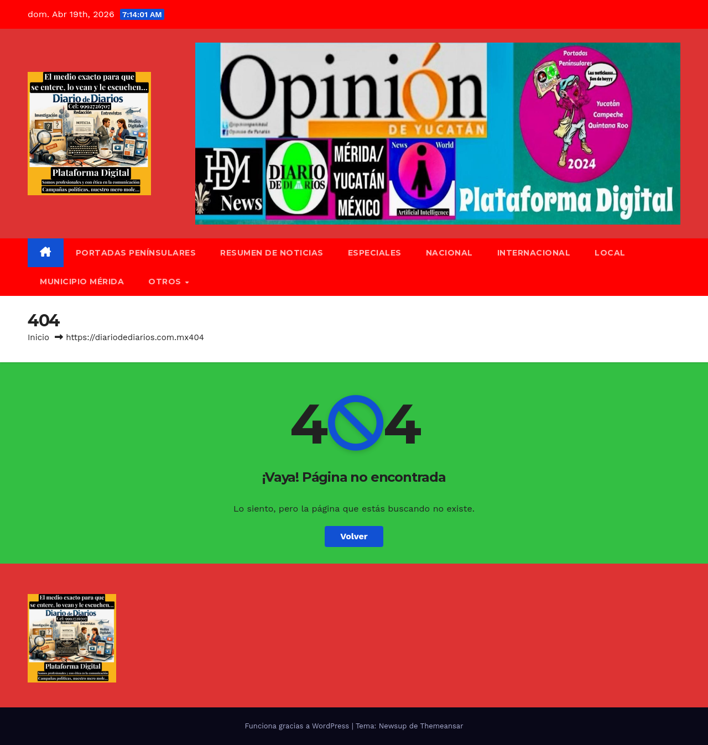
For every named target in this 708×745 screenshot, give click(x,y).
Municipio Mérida (82, 281)
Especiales (375, 253)
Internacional (534, 253)
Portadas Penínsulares (136, 253)
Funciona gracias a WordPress (297, 726)
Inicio (38, 337)
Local (610, 253)
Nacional (449, 253)
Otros (166, 281)
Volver (354, 536)
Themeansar (442, 726)
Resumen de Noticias (272, 253)
